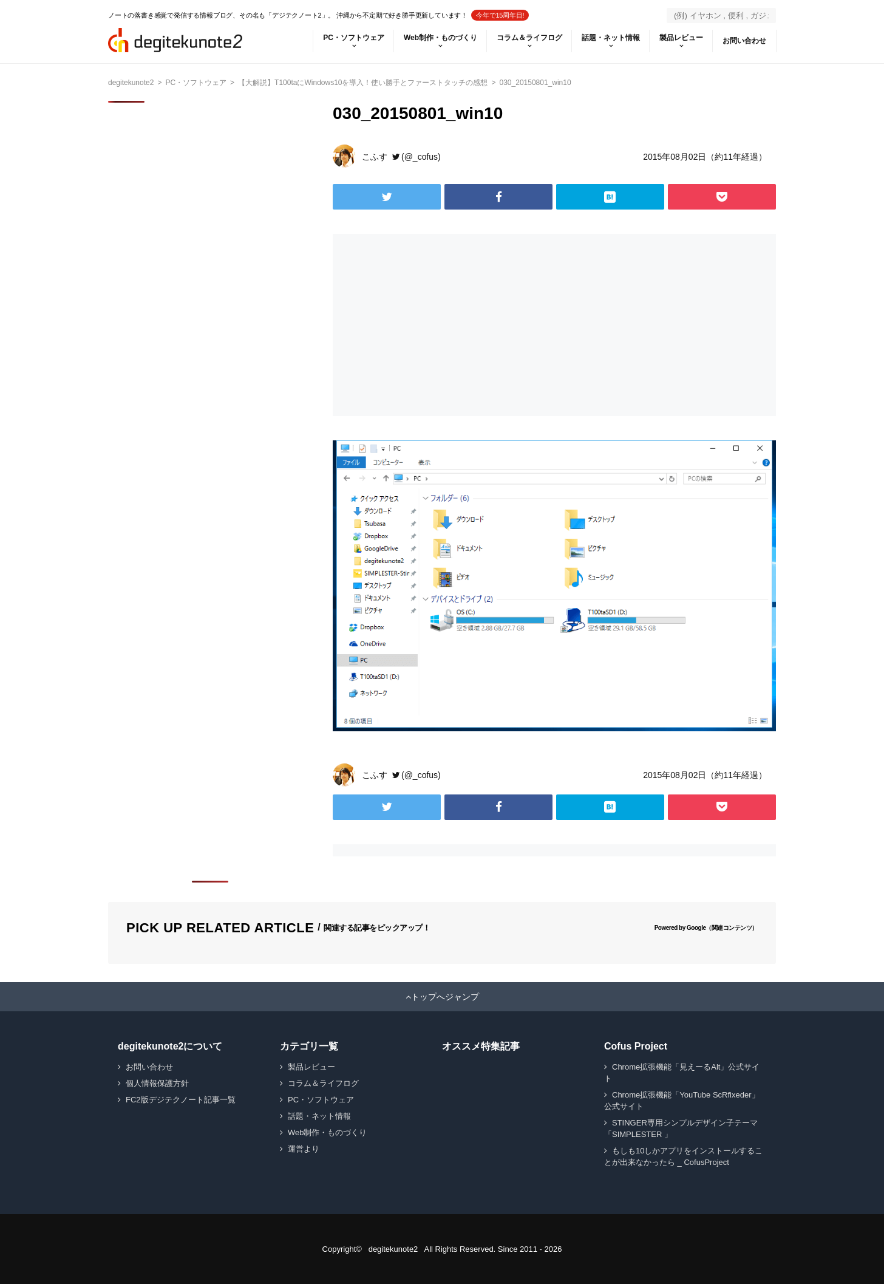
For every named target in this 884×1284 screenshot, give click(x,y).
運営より (303, 1148)
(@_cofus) (421, 157)
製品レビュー (681, 37)
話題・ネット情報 (611, 37)
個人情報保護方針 (157, 1083)
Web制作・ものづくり (440, 37)
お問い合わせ (744, 40)
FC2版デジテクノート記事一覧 (181, 1099)
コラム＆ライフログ (529, 37)
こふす (374, 157)
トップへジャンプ (445, 996)
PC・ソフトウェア (353, 37)
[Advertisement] (441, 325)
